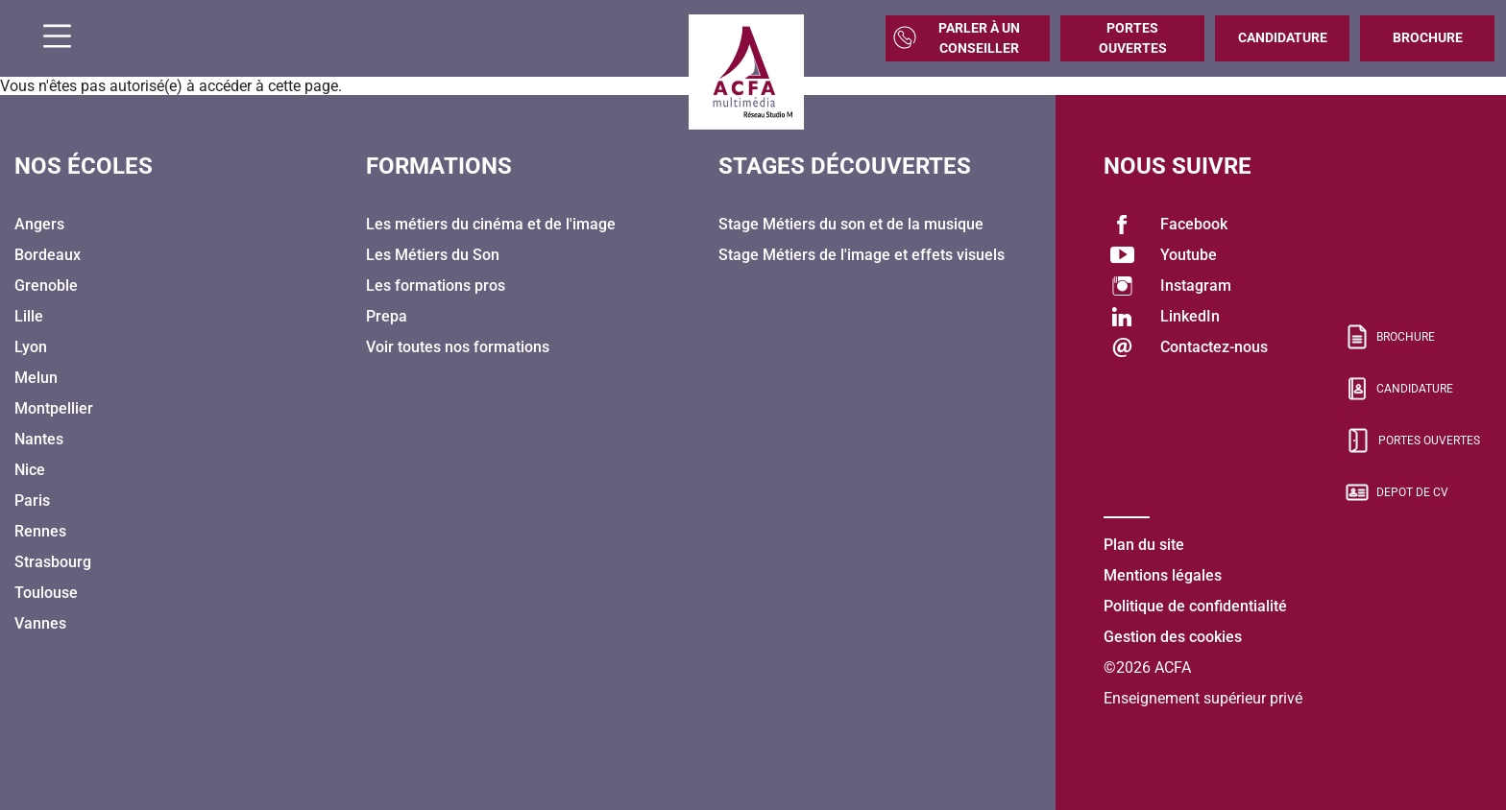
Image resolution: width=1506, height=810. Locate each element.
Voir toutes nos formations (457, 347)
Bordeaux (47, 255)
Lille (28, 316)
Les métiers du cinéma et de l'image (491, 224)
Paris (32, 500)
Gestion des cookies (1173, 637)
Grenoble (46, 285)
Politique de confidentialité (1195, 606)
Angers (39, 224)
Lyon (30, 347)
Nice (29, 470)
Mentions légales (1163, 575)
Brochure (1428, 37)
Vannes (40, 623)
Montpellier (53, 408)
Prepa (386, 316)
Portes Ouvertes (1133, 38)
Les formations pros (435, 285)
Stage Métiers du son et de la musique (851, 224)
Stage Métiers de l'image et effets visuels (861, 255)
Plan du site (1144, 545)
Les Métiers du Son (432, 255)
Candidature (1282, 37)
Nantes (38, 439)
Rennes (40, 531)
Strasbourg (52, 562)
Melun (36, 378)
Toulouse (46, 593)
